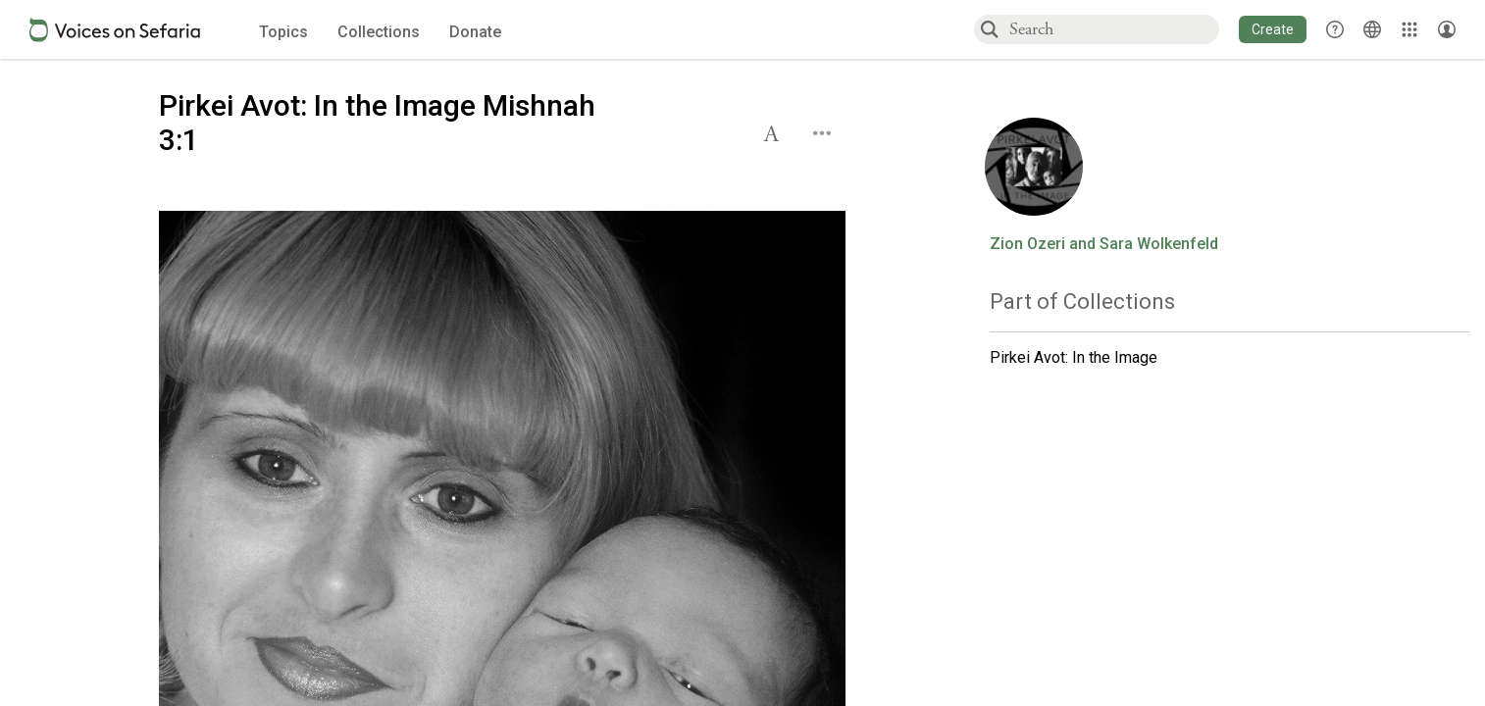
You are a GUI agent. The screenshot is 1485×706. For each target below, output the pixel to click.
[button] (1272, 29)
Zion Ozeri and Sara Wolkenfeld (1104, 244)
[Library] (1409, 29)
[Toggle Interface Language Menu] (1372, 29)
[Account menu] (1447, 29)
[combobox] (1113, 29)
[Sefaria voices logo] (114, 30)
